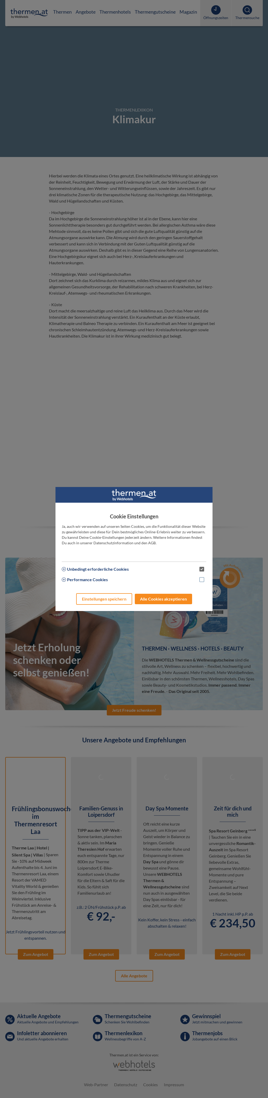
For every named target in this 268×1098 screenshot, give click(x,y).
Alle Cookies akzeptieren (163, 598)
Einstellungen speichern (104, 598)
